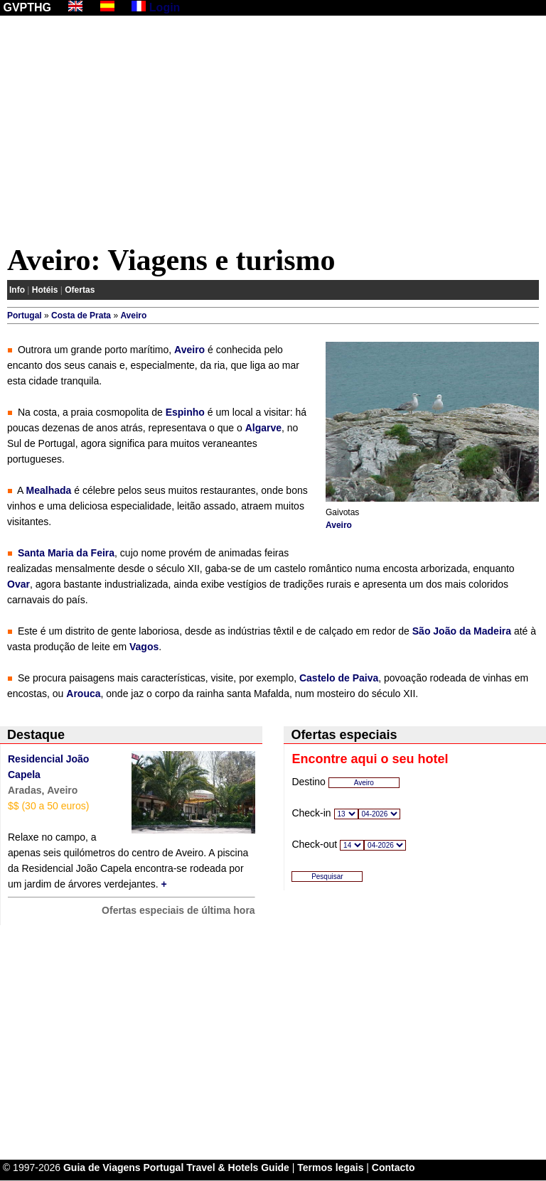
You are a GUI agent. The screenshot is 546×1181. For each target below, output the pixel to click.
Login (165, 7)
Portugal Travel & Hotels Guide (216, 1167)
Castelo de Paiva (338, 678)
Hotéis (45, 290)
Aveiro (133, 315)
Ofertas (80, 290)
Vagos (144, 646)
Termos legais (330, 1167)
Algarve (263, 427)
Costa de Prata (81, 315)
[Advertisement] (273, 132)
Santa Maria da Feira (66, 553)
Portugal (24, 315)
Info (17, 290)
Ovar (18, 584)
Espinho (185, 412)
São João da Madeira (461, 631)
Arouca (83, 693)
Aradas (24, 790)
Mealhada (49, 490)
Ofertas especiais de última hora (178, 910)
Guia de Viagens (102, 1167)
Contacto (393, 1167)
